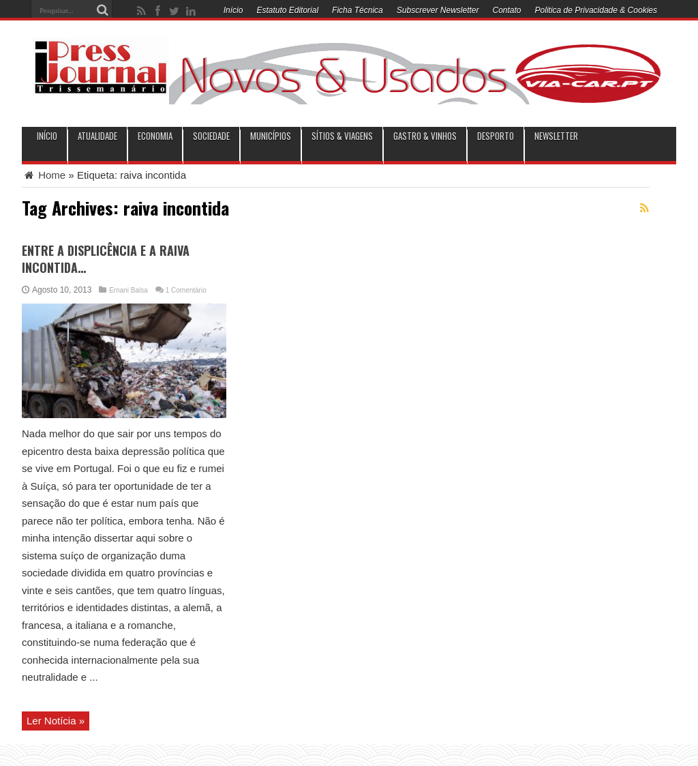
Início (233, 10)
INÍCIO (47, 136)
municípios (270, 136)
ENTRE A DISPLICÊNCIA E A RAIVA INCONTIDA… (105, 258)
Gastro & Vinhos (425, 136)
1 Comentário (186, 290)
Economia (155, 136)
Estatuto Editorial (287, 10)
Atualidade (97, 136)
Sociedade (211, 136)
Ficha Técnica (357, 10)
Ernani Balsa (128, 290)
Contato (507, 10)
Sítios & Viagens (342, 136)
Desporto (495, 136)
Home (43, 175)
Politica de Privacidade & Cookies (596, 10)
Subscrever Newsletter (438, 10)
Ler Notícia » (56, 720)
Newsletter (556, 136)
